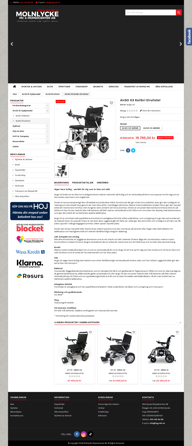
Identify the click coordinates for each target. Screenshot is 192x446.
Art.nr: (123, 104)
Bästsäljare (15, 412)
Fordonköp (82, 86)
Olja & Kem (18, 131)
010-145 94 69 (26, 2)
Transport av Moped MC (137, 86)
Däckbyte (98, 86)
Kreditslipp (103, 412)
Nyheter (14, 408)
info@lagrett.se (52, 2)
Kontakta (148, 397)
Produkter (16, 100)
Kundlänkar (105, 397)
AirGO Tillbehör (23, 116)
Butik (50, 86)
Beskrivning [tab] (61, 182)
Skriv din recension (151, 110)
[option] (96, 55)
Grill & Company (21, 136)
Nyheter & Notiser (31, 86)
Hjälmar (16, 126)
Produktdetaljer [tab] (82, 182)
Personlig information (108, 404)
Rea (12, 404)
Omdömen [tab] (102, 182)
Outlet (15, 146)
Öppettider (64, 86)
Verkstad (114, 86)
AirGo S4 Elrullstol (74, 373)
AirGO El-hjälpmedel (23, 110)
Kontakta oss (16, 415)
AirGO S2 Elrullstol (118, 373)
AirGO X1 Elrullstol (161, 373)
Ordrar (101, 408)
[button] (21, 42)
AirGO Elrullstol (23, 121)
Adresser (102, 415)
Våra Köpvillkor (164, 86)
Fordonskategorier (22, 105)
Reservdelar (18, 141)
